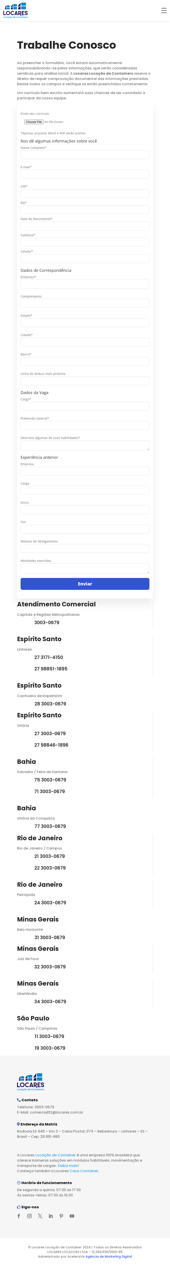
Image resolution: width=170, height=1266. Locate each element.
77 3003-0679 (50, 826)
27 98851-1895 (51, 669)
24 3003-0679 (50, 903)
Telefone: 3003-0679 (35, 1107)
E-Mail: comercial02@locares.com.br (50, 1112)
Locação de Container (55, 1155)
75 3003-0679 (50, 780)
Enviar (85, 584)
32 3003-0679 (50, 967)
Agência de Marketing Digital (108, 1256)
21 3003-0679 (49, 856)
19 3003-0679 (50, 1048)
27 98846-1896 (51, 745)
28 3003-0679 (50, 704)
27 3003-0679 (50, 733)
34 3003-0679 (50, 1001)
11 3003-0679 (49, 1036)
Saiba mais (68, 1165)
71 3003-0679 (49, 791)
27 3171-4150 (48, 657)
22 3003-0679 (50, 868)
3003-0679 (46, 622)
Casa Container (84, 1170)
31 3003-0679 (50, 937)
